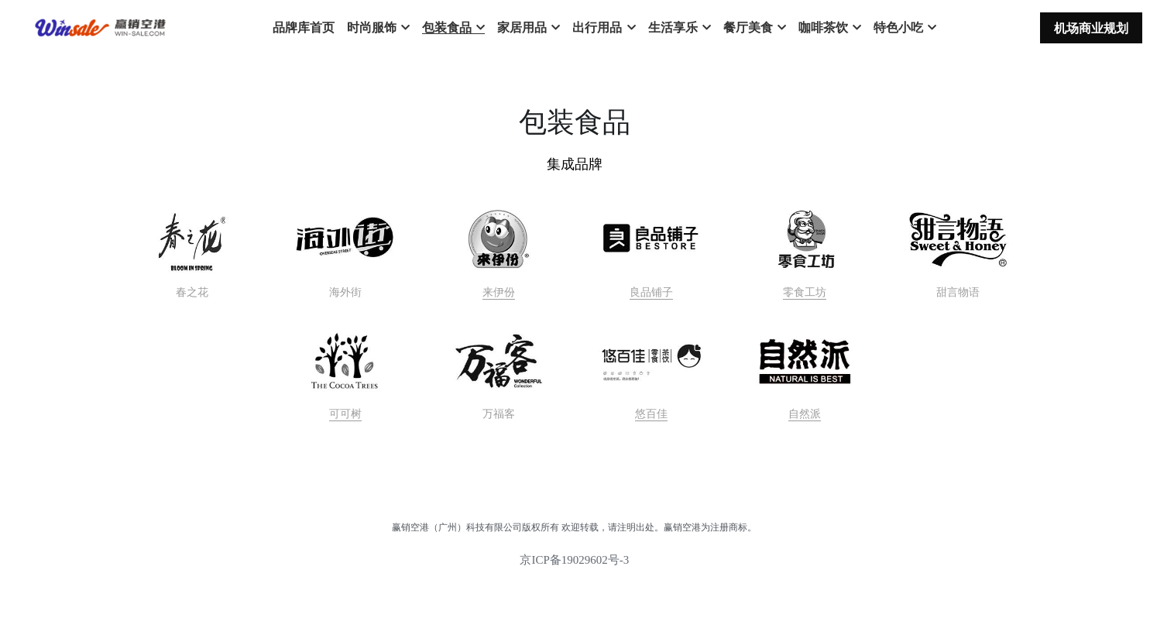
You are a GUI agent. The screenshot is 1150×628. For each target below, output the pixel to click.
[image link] (498, 239)
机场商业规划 (1091, 27)
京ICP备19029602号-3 (574, 560)
